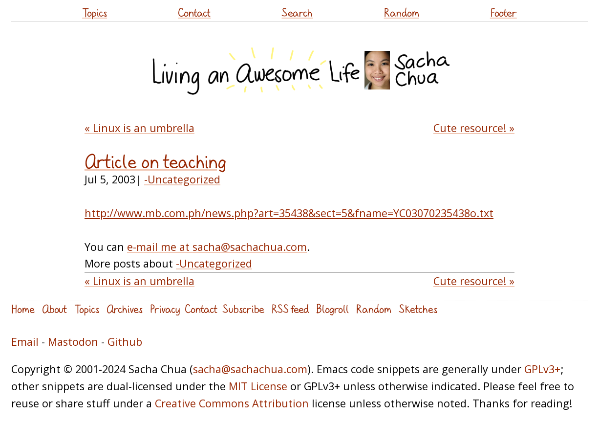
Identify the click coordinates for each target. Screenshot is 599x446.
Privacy (165, 308)
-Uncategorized (182, 179)
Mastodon (73, 341)
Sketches (418, 308)
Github (124, 341)
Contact (194, 12)
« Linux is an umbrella (139, 128)
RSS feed (290, 308)
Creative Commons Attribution (232, 403)
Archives (125, 308)
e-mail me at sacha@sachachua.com (217, 247)
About (54, 308)
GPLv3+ (542, 369)
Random (401, 12)
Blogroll (332, 308)
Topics (94, 12)
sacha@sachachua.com (250, 369)
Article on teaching (156, 161)
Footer (503, 12)
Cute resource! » (473, 128)
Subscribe (243, 308)
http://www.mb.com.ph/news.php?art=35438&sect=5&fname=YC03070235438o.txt (289, 213)
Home (23, 308)
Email (25, 341)
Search (297, 12)
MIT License (258, 386)
